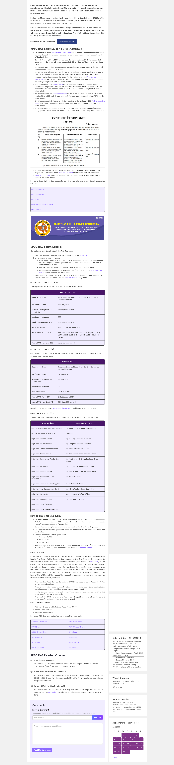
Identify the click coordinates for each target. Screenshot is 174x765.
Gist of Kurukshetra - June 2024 (125, 705)
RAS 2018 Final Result (42, 175)
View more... (117, 687)
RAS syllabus (53, 692)
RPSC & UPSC (36, 209)
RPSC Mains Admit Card (61, 53)
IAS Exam (83, 255)
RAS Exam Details (37, 189)
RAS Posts (35, 199)
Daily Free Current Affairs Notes (125, 646)
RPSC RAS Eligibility (71, 277)
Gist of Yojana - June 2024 (123, 703)
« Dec (115, 757)
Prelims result (58, 84)
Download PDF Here (84, 547)
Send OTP (97, 717)
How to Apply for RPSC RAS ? (42, 204)
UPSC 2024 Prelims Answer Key (124, 644)
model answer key (60, 94)
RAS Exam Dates (37, 194)
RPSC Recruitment (66, 172)
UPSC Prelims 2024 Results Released (127, 642)
